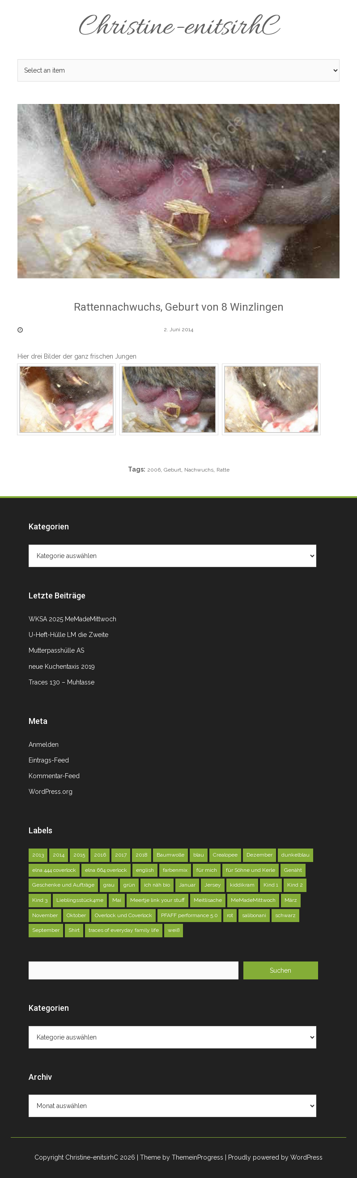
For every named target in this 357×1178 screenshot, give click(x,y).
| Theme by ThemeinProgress (180, 1157)
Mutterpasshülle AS (56, 650)
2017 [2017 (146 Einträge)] (121, 855)
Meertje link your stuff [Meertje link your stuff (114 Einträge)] (157, 900)
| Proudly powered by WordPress (274, 1157)
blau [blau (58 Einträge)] (198, 855)
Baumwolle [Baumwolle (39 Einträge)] (170, 855)
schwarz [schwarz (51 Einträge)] (285, 915)
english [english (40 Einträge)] (145, 870)
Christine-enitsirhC (178, 28)
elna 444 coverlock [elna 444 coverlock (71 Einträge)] (54, 870)
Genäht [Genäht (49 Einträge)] (293, 870)
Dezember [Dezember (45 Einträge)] (259, 855)
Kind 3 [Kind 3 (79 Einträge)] (39, 900)
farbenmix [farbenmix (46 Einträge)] (175, 870)
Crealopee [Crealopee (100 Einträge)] (225, 855)
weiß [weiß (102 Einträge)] (173, 930)
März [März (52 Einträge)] (291, 900)
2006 (154, 470)
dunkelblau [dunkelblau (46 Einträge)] (295, 855)
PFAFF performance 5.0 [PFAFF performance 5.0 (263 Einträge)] (189, 915)
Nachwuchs (198, 470)
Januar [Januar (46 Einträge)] (187, 885)
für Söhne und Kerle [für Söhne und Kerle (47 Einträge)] (250, 870)
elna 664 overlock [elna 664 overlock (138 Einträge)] (106, 870)
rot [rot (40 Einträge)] (230, 915)
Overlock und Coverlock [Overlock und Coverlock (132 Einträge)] (123, 915)
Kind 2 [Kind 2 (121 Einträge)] (295, 885)
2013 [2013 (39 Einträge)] (38, 855)
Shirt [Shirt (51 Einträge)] (74, 930)
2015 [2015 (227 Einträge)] (79, 855)
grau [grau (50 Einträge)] (109, 885)
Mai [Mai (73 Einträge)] (116, 900)
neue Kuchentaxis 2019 (62, 666)
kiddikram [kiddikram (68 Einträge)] (242, 885)
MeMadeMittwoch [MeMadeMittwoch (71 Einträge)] (253, 900)
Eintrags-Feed (49, 760)
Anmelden (44, 744)
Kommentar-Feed (54, 776)
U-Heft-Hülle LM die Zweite (68, 634)
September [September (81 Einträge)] (46, 930)
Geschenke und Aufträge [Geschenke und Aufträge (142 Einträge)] (63, 885)
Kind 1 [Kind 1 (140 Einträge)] (271, 885)
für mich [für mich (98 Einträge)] (206, 870)
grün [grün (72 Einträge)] (129, 885)
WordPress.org (50, 791)
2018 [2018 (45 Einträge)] (142, 855)
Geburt (172, 470)
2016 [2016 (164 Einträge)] (100, 855)
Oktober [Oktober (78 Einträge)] (76, 915)
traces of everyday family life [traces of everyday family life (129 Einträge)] (124, 930)
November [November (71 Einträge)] (45, 915)
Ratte (223, 470)
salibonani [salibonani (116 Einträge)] (254, 915)
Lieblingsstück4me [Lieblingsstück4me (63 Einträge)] (79, 900)
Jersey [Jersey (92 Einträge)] (212, 885)
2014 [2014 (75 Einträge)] (58, 855)
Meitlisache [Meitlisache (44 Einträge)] (208, 900)
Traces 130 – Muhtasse (61, 682)
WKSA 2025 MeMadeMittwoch (72, 619)
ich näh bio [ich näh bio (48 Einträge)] (157, 885)
